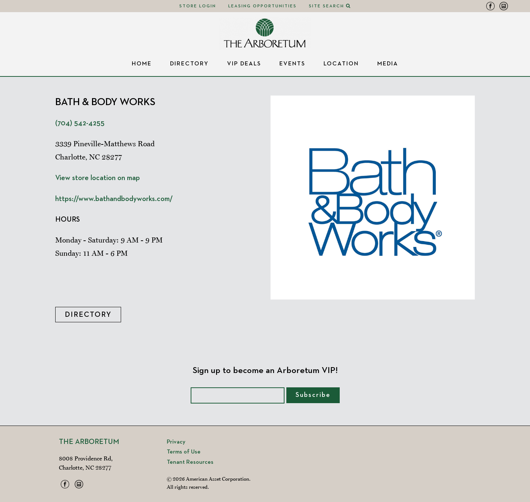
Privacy (176, 442)
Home (142, 64)
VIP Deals (244, 64)
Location (341, 64)
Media (387, 64)
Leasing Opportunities (262, 6)
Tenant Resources (190, 462)
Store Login (197, 6)
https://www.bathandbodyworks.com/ (114, 198)
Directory (189, 64)
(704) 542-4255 (80, 123)
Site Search (330, 6)
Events (292, 64)
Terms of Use (184, 452)
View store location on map (97, 178)
